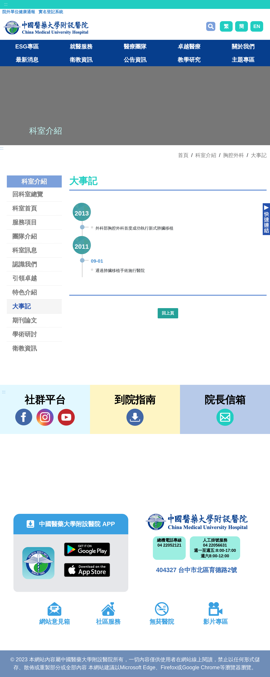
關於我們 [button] (243, 46)
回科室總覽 (27, 194)
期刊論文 (24, 320)
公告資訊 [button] (135, 59)
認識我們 (24, 264)
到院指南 (135, 417)
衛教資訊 (24, 348)
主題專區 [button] (243, 59)
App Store (87, 570)
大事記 (259, 155)
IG (45, 417)
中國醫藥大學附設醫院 (197, 522)
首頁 (183, 155)
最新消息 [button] (27, 59)
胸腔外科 (233, 155)
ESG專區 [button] (27, 46)
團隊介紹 (24, 236)
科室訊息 (24, 250)
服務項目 (24, 222)
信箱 (225, 417)
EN (256, 26)
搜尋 (210, 26)
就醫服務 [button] (81, 46)
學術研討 (24, 334)
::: (6, 4)
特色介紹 (24, 292)
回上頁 (168, 313)
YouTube (66, 417)
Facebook (23, 417)
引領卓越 (24, 278)
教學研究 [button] (189, 59)
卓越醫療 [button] (189, 46)
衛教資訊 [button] (81, 59)
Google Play (87, 549)
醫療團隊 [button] (135, 46)
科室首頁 (24, 208)
